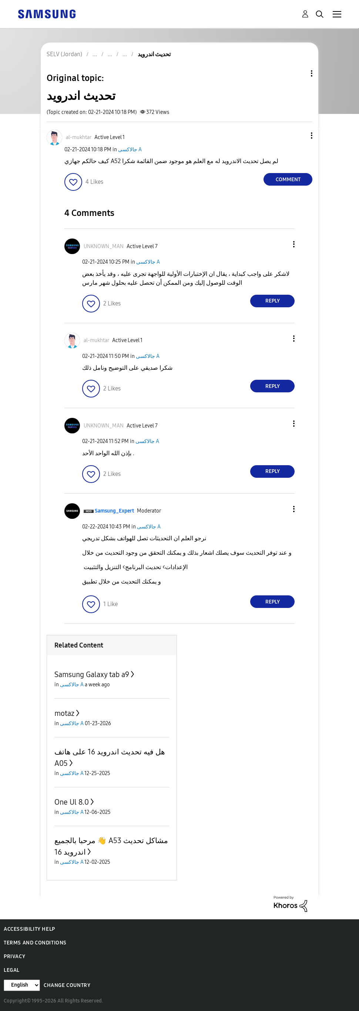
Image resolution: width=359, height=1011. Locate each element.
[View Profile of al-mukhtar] (78, 137)
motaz (64, 713)
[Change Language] (22, 985)
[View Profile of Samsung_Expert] (114, 511)
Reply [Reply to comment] (272, 301)
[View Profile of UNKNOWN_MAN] (104, 246)
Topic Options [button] (299, 73)
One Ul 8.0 (71, 802)
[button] (299, 135)
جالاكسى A (130, 149)
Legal (12, 970)
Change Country (67, 985)
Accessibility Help (29, 929)
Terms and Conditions (35, 943)
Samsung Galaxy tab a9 (91, 674)
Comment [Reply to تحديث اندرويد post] (288, 179)
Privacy (14, 956)
